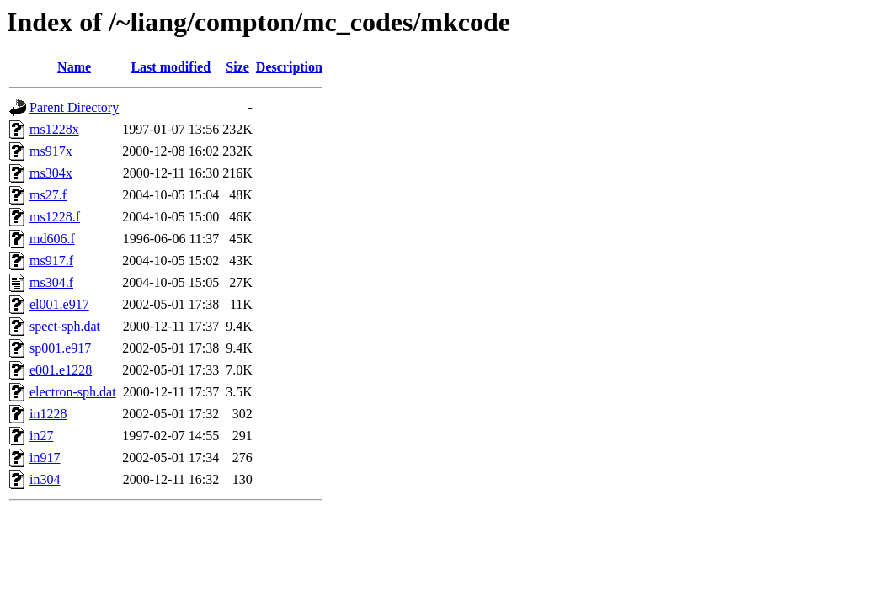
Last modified (171, 67)
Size (237, 67)
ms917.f (51, 260)
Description (289, 67)
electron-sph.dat (72, 392)
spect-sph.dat (64, 326)
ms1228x (54, 129)
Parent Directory (74, 107)
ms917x (50, 151)
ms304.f (51, 282)
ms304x (50, 173)
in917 (44, 457)
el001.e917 (59, 304)
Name (74, 67)
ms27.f (48, 195)
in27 (41, 435)
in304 (44, 479)
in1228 (48, 414)
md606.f (52, 238)
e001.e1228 (60, 370)
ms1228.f (54, 217)
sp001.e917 (60, 348)
